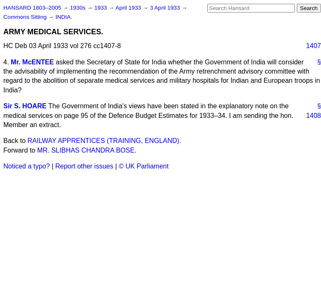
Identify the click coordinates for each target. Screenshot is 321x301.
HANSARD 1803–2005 (32, 8)
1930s (78, 8)
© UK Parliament (143, 166)
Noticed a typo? (26, 166)
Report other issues (84, 166)
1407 (313, 45)
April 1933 (129, 8)
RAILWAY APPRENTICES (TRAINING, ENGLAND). (104, 140)
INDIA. (64, 17)
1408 (313, 115)
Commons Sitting (25, 17)
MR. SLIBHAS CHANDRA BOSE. (86, 150)
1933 (101, 8)
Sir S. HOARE (24, 106)
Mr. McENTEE (32, 62)
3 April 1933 (166, 8)
